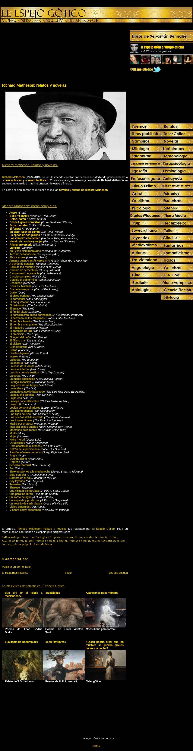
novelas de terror (12, 540)
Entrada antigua (118, 572)
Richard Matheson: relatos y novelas (34, 85)
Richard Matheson (41, 544)
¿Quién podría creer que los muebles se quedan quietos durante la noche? (105, 645)
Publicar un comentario (16, 566)
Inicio (68, 572)
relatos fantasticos (103, 540)
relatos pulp (20, 544)
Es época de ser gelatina (24, 235)
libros (78, 537)
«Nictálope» (52, 592)
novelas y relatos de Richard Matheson (83, 189)
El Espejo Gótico (103, 528)
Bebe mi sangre (19, 215)
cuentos (68, 537)
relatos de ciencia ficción (52, 540)
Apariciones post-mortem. (102, 592)
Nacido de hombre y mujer (25, 241)
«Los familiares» (55, 641)
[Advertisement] (33, 53)
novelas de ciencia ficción (100, 537)
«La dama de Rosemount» (21, 641)
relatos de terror (80, 540)
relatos (29, 540)
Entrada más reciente (15, 572)
